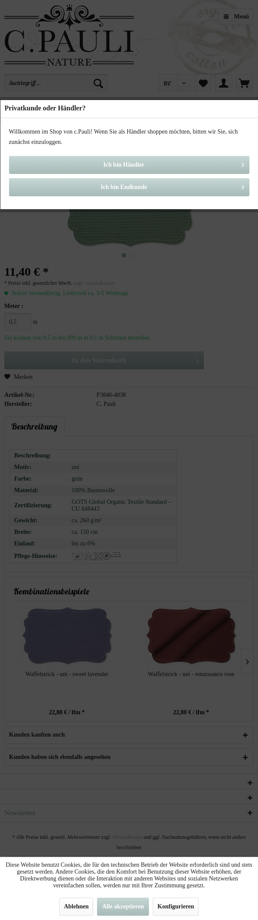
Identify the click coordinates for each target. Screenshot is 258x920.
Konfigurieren (176, 906)
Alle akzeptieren (123, 906)
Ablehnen (76, 906)
